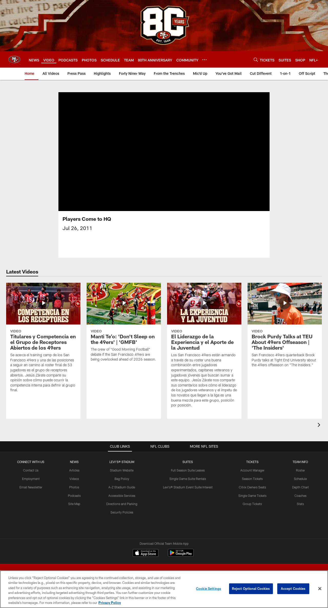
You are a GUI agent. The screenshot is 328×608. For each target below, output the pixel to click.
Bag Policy (122, 478)
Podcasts (74, 495)
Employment (31, 478)
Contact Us (30, 470)
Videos (74, 478)
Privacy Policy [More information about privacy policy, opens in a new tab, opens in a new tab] (109, 603)
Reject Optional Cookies (251, 588)
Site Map (74, 504)
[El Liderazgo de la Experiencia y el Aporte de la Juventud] (204, 348)
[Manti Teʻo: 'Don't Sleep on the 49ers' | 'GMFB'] (124, 325)
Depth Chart (300, 487)
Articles (74, 470)
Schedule (300, 478)
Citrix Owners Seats (252, 487)
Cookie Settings (208, 588)
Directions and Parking (121, 504)
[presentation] (320, 425)
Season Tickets (252, 478)
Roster (300, 470)
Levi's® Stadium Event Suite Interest (188, 487)
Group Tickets (252, 504)
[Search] (256, 59)
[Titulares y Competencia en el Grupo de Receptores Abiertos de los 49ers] (43, 341)
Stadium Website (122, 470)
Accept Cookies (293, 588)
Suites (187, 462)
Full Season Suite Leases (188, 470)
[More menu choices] (204, 60)
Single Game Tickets (252, 495)
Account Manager (252, 470)
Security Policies (121, 512)
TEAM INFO (300, 462)
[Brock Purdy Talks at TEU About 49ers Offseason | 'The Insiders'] (285, 328)
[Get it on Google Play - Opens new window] (180, 555)
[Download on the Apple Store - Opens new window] (145, 553)
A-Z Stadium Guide (121, 487)
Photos (74, 487)
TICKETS (252, 462)
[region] (164, 589)
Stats (300, 504)
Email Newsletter (30, 487)
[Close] (319, 588)
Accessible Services (121, 495)
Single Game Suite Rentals (187, 478)
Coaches (300, 495)
